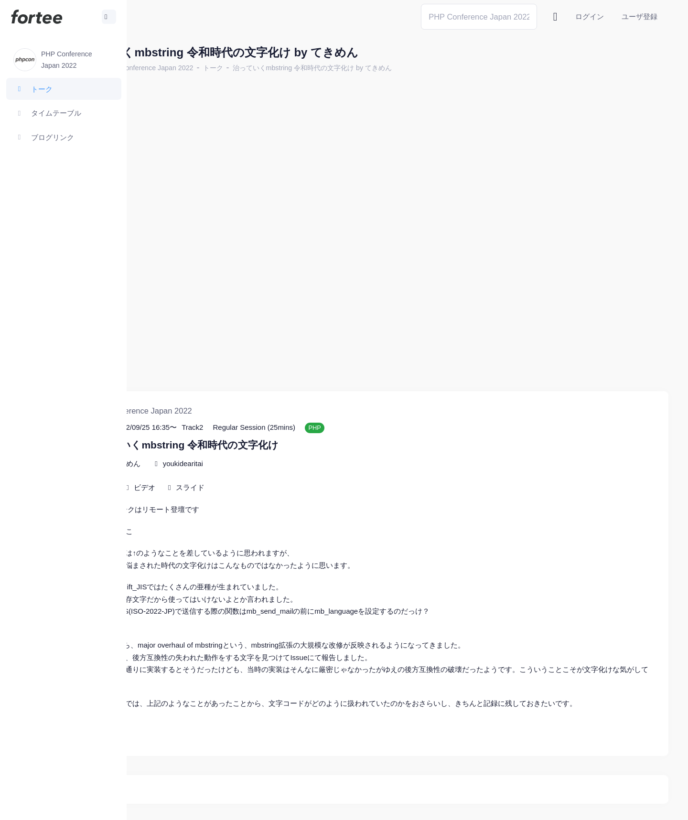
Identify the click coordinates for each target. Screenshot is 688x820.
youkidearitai (256, 427)
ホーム (158, 68)
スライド (263, 451)
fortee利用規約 (557, 805)
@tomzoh (313, 805)
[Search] (479, 16)
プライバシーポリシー (630, 805)
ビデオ (217, 451)
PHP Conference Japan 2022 (222, 68)
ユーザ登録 (639, 16)
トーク (286, 68)
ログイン (589, 16)
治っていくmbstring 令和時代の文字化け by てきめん (385, 68)
